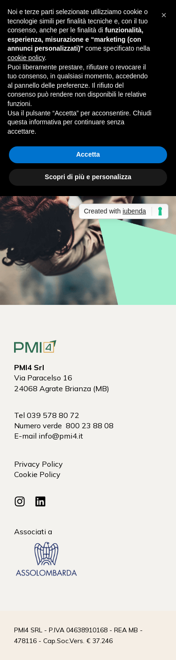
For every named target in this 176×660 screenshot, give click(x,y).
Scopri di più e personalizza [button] (88, 177)
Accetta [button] (88, 154)
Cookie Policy (37, 474)
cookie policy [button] (26, 57)
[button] (163, 15)
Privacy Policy (38, 464)
